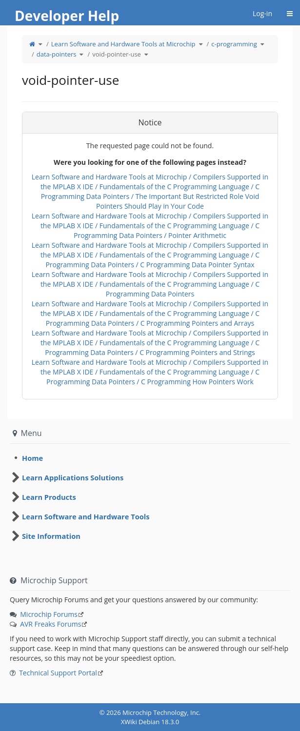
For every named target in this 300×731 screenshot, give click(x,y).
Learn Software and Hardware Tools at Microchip (123, 44)
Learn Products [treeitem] (49, 497)
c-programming (234, 44)
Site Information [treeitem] (51, 536)
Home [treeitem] (32, 458)
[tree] (150, 458)
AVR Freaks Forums (50, 624)
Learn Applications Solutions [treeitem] (72, 477)
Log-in (262, 13)
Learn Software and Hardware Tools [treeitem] (86, 516)
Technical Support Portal (58, 672)
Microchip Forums (49, 614)
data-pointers (57, 54)
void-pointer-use (116, 54)
